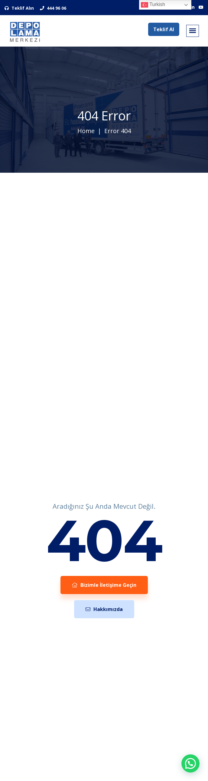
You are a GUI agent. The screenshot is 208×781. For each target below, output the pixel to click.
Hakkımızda (104, 609)
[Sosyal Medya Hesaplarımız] (192, 7)
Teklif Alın (19, 8)
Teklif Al (163, 29)
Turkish (153, 4)
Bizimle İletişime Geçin (104, 585)
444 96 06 (53, 8)
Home (86, 131)
